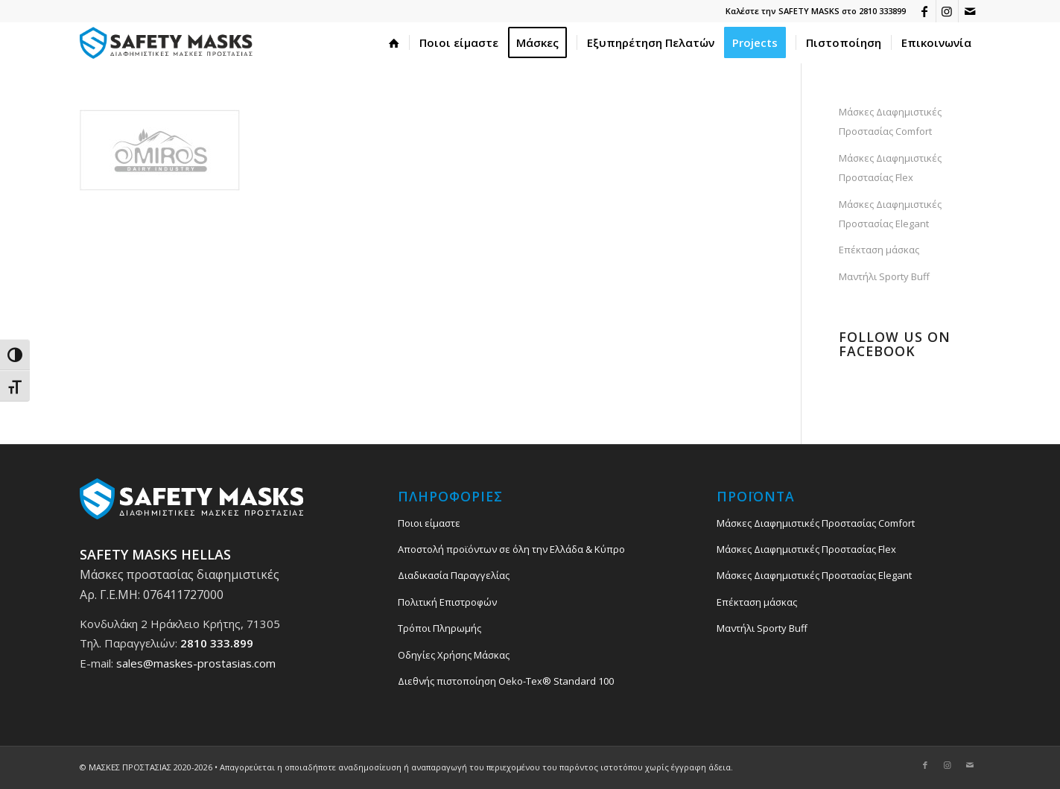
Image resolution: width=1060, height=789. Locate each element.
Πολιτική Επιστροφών (447, 602)
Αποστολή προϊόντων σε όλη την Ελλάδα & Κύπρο (511, 549)
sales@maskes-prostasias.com (196, 663)
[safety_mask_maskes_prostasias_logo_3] (169, 42)
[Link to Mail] (970, 11)
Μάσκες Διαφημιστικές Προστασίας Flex (890, 167)
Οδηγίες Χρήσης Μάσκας (454, 655)
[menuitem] (394, 42)
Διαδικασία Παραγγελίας (454, 575)
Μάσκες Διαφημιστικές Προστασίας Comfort (890, 121)
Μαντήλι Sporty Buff (884, 276)
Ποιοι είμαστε (429, 523)
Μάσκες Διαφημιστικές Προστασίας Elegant (890, 213)
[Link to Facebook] (925, 11)
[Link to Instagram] (947, 11)
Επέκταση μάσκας (879, 249)
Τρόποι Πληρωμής (439, 628)
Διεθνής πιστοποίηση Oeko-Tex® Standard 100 (506, 681)
